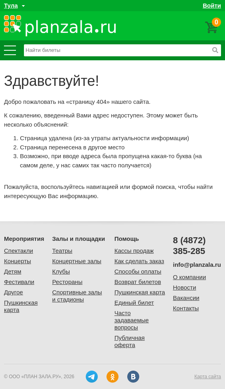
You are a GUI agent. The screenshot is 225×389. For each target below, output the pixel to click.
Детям (12, 271)
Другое (13, 292)
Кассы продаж (134, 250)
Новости (184, 287)
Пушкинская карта (139, 292)
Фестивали (19, 281)
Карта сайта (207, 376)
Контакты (186, 308)
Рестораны (67, 281)
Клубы (61, 271)
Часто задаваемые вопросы (131, 320)
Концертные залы (76, 261)
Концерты (17, 261)
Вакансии (186, 297)
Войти (212, 5)
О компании (189, 277)
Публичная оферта (129, 341)
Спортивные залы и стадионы (77, 296)
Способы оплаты (138, 271)
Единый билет (134, 302)
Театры (62, 250)
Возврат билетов (137, 281)
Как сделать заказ (139, 261)
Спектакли (18, 250)
